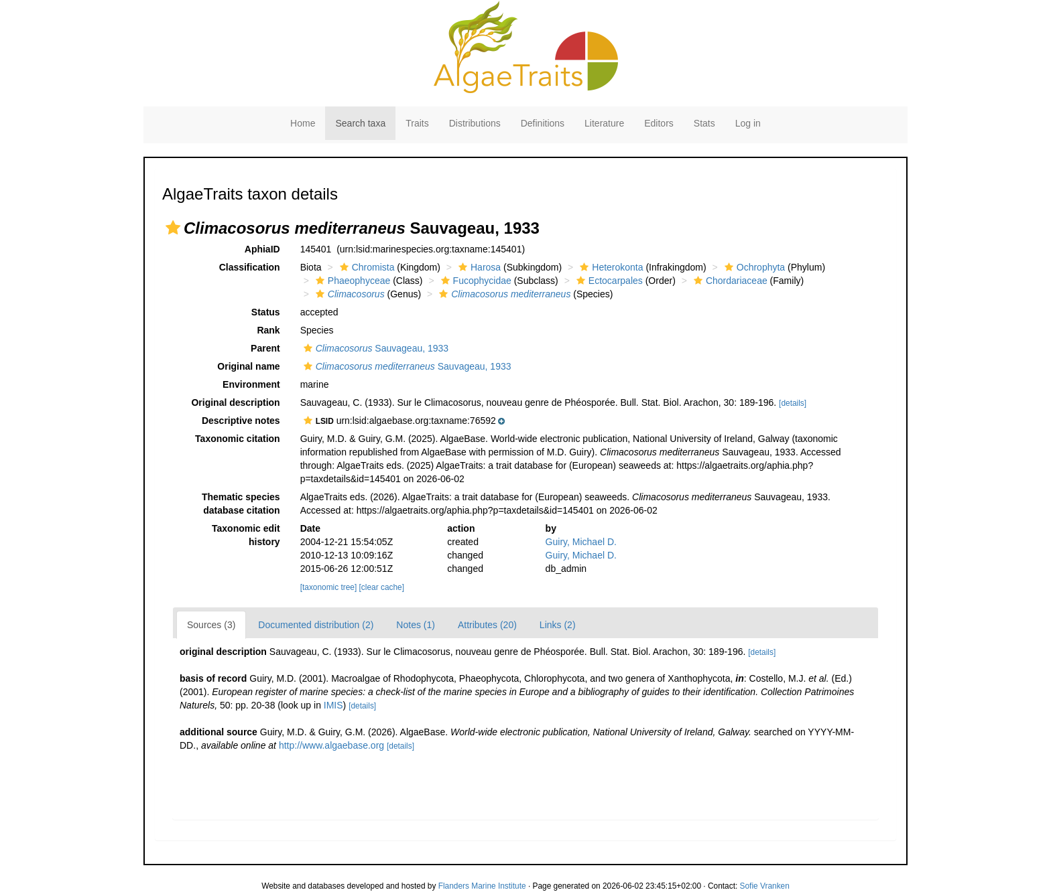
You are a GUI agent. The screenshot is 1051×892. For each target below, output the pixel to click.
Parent (265, 348)
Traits (417, 123)
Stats (704, 123)
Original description (235, 402)
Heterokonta (609, 267)
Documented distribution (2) (315, 624)
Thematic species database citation (241, 504)
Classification (249, 267)
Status (265, 312)
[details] (792, 403)
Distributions (475, 123)
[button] (173, 228)
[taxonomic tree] (328, 587)
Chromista (365, 267)
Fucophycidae (474, 280)
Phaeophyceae (351, 280)
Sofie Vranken (765, 886)
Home (302, 123)
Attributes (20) (487, 624)
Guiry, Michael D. (581, 541)
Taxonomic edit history (246, 535)
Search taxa (360, 123)
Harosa (478, 267)
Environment (251, 384)
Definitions (542, 123)
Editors (659, 123)
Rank (268, 330)
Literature (604, 123)
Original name (248, 366)
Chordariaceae (728, 280)
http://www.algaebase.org (331, 745)
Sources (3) (211, 624)
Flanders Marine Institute (482, 886)
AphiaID (262, 249)
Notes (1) (415, 624)
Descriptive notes (241, 420)
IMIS (333, 705)
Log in (748, 123)
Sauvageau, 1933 (374, 348)
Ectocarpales (608, 280)
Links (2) (558, 624)
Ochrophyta (753, 267)
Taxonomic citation (237, 438)
